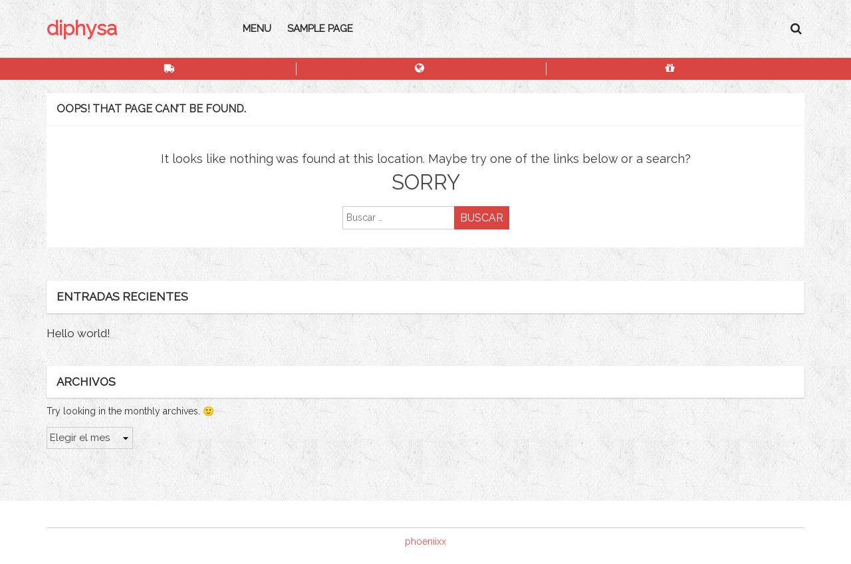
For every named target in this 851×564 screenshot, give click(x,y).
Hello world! (78, 333)
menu (257, 29)
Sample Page (320, 29)
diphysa (82, 28)
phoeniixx (425, 541)
